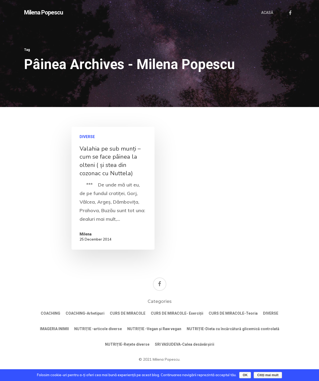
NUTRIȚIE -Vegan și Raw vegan (154, 329)
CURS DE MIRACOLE (127, 313)
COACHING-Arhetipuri (85, 313)
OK (245, 375)
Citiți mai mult (267, 375)
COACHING (50, 313)
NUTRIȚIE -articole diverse (98, 329)
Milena (86, 234)
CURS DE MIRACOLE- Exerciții (177, 313)
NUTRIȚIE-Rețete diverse (127, 344)
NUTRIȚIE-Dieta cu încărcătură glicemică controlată (233, 329)
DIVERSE (87, 137)
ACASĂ (267, 12)
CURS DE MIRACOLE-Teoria (233, 313)
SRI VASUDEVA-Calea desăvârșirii (184, 344)
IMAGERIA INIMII (54, 329)
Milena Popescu (43, 13)
